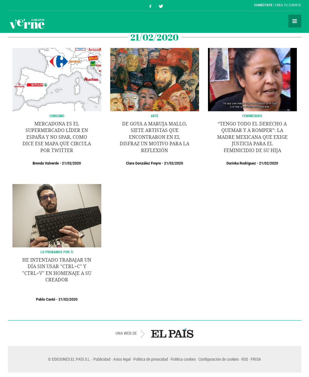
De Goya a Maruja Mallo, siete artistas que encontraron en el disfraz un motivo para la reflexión (154, 137)
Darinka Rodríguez (241, 163)
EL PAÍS (172, 333)
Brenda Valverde (46, 163)
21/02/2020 (71, 163)
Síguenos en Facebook (150, 5)
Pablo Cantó (45, 299)
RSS (244, 359)
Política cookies (183, 359)
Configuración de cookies (218, 359)
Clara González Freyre (143, 163)
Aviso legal (122, 359)
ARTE (154, 115)
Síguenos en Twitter (161, 5)
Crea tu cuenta (288, 5)
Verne (27, 23)
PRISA (256, 359)
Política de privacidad (150, 359)
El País (26, 5)
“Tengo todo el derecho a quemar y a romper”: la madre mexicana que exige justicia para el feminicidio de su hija (252, 137)
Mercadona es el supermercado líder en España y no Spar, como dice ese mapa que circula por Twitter (57, 137)
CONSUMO (56, 115)
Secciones (294, 21)
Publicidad (102, 359)
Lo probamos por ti (57, 251)
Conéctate (263, 5)
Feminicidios (252, 115)
